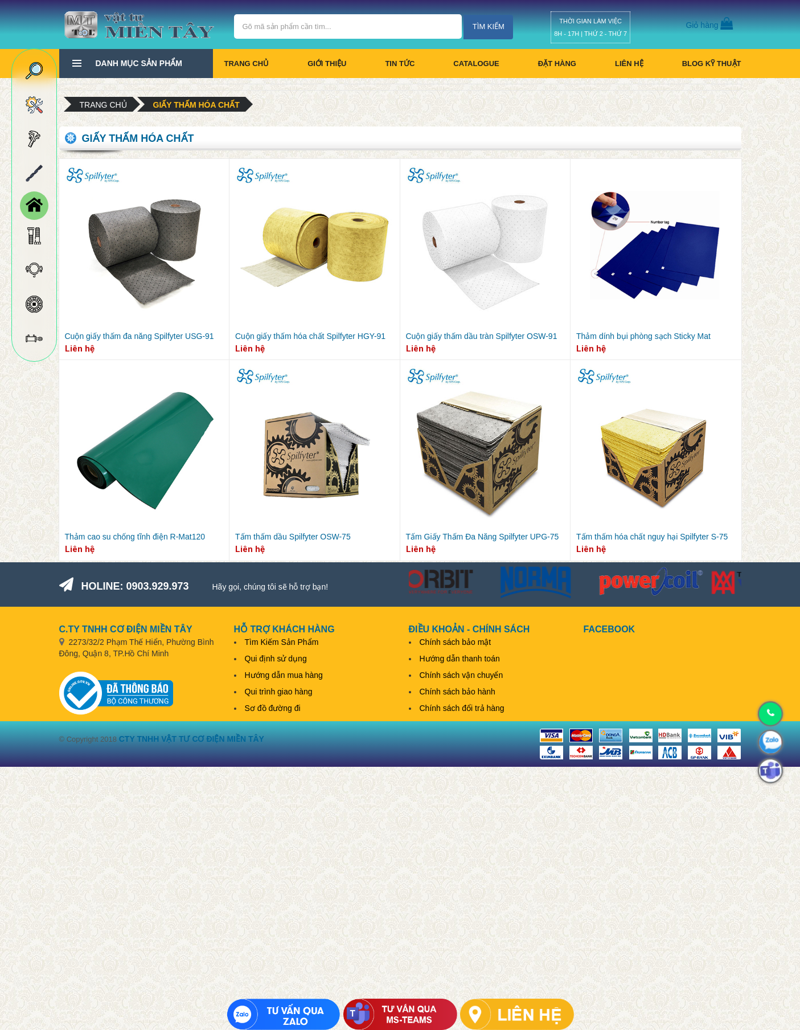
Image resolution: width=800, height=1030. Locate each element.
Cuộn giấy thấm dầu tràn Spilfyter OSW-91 (481, 336)
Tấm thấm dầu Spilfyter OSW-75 (293, 536)
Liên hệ (629, 63)
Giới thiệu (326, 63)
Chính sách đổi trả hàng (462, 708)
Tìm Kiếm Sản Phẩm (282, 642)
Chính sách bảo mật (455, 642)
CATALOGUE (476, 63)
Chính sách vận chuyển (461, 675)
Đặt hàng (557, 63)
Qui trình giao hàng (279, 691)
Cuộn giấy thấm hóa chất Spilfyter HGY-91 (310, 336)
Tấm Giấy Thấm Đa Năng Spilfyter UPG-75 (482, 536)
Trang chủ (246, 63)
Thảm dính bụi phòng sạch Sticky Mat (643, 336)
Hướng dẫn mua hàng (284, 675)
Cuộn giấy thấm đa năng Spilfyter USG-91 (139, 336)
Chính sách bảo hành (457, 691)
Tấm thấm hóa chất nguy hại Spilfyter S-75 (652, 536)
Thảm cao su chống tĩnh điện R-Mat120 (135, 536)
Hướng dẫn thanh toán (460, 658)
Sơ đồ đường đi (273, 708)
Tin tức (400, 63)
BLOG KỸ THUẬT (711, 63)
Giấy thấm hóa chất (196, 104)
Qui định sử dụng (276, 658)
